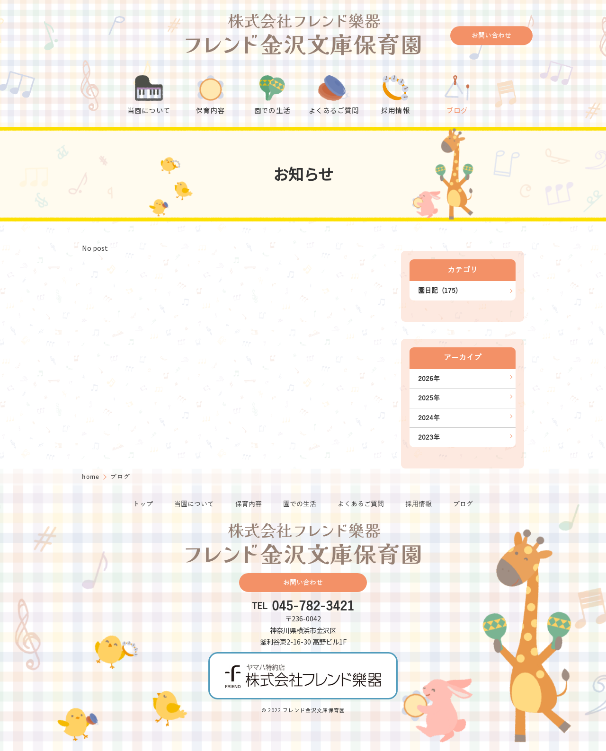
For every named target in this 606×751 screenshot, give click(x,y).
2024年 (429, 418)
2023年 (429, 437)
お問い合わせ (491, 35)
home (92, 476)
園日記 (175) (438, 290)
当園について (194, 504)
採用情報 (418, 504)
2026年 (429, 378)
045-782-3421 (313, 606)
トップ (143, 504)
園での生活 (299, 504)
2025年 (429, 398)
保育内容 (248, 504)
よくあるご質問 (361, 504)
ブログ (463, 504)
